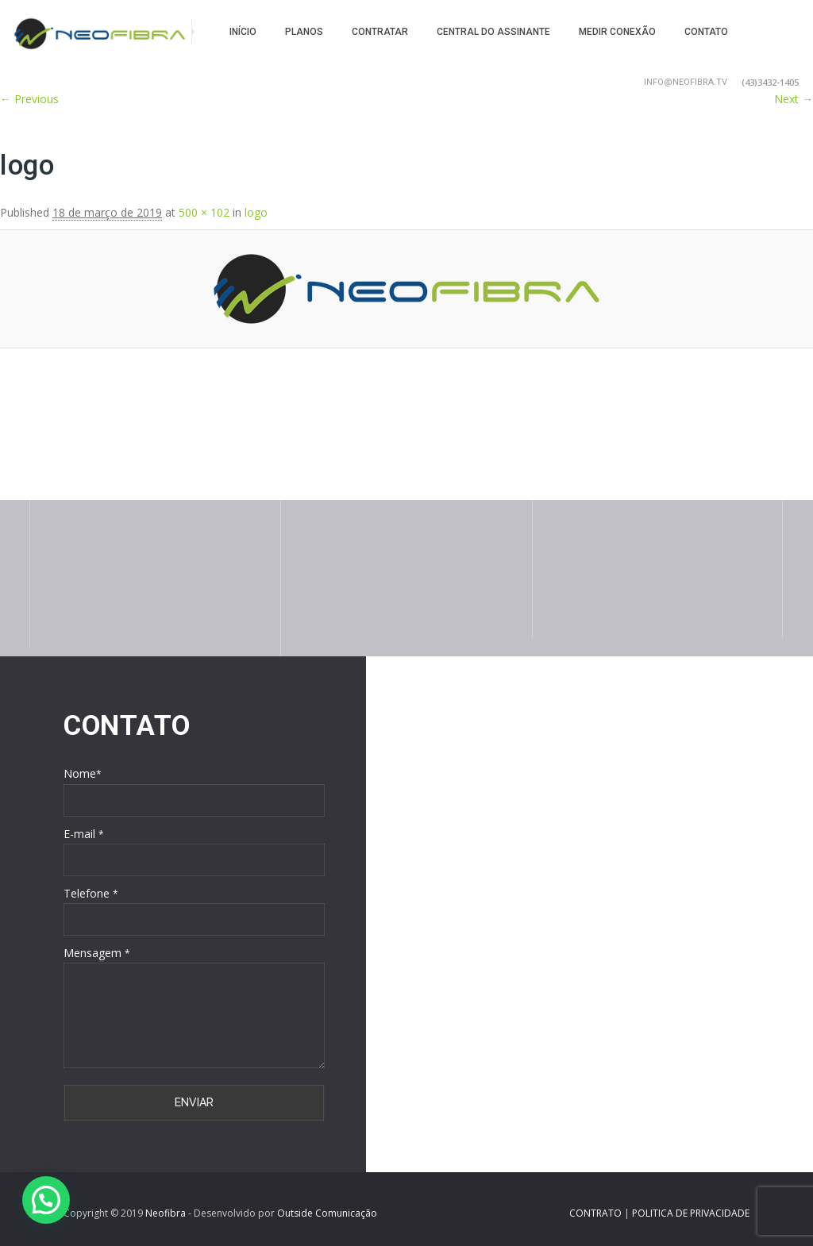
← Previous (29, 98)
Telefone (91, 893)
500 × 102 (204, 212)
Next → (793, 98)
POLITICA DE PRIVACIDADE (690, 1213)
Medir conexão (617, 31)
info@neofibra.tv (685, 82)
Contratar (380, 31)
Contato (706, 31)
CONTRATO (596, 1213)
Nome (83, 773)
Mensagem (97, 952)
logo (256, 212)
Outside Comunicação (327, 1213)
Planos (304, 31)
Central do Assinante (493, 31)
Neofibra (165, 1213)
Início (242, 31)
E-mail (84, 833)
